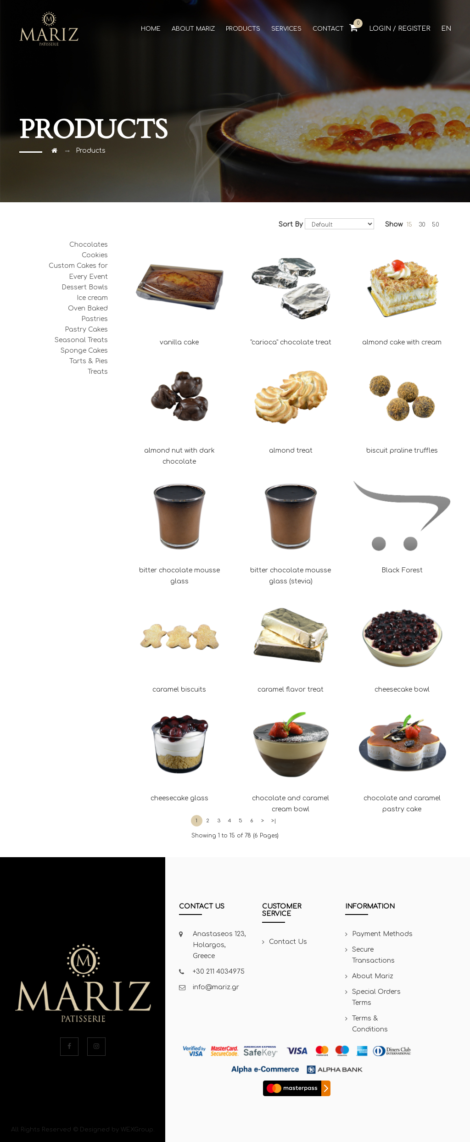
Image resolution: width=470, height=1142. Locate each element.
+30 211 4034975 (219, 971)
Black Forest (402, 520)
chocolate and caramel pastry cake (402, 754)
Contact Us (288, 941)
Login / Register (399, 28)
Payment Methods (382, 934)
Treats (98, 371)
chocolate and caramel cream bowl (291, 754)
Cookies (95, 255)
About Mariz (372, 976)
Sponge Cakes (84, 350)
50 (435, 225)
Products (91, 150)
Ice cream (92, 297)
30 (422, 225)
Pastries (94, 319)
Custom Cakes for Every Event (78, 271)
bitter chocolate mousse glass (180, 526)
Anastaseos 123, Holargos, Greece (219, 945)
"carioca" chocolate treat (291, 292)
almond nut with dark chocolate (180, 407)
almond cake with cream (402, 292)
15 (409, 225)
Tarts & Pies (88, 361)
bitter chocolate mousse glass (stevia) (291, 526)
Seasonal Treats (81, 340)
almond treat (291, 401)
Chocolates (88, 244)
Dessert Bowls (85, 287)
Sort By (291, 224)
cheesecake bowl (402, 640)
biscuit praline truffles (402, 401)
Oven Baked (88, 308)
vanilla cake (180, 292)
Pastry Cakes (86, 329)
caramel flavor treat (291, 640)
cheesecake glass (180, 748)
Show (394, 224)
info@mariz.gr (216, 987)
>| (273, 821)
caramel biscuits (180, 640)
